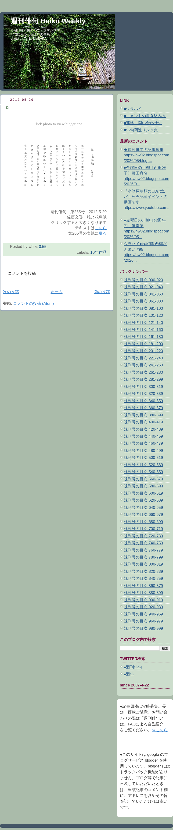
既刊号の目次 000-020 (143, 280)
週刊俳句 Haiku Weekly (48, 21)
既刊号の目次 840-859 (143, 578)
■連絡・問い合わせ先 (143, 123)
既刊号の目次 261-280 (143, 372)
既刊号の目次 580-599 (143, 486)
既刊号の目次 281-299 (143, 379)
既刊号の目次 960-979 (143, 621)
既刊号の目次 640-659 (143, 507)
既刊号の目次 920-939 (143, 607)
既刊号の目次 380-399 (143, 415)
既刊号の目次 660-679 (143, 514)
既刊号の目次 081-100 (143, 308)
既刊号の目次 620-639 (143, 500)
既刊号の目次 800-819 (143, 564)
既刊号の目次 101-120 (143, 315)
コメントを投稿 (22, 273)
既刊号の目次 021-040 (143, 287)
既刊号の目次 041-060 (143, 294)
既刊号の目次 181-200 (143, 344)
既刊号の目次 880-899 (143, 593)
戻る (103, 233)
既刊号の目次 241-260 (143, 365)
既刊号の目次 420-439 (143, 429)
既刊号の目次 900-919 (143, 600)
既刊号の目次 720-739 (143, 536)
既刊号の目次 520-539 (143, 465)
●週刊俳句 (133, 667)
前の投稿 (102, 292)
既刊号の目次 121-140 (143, 322)
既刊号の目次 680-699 (143, 522)
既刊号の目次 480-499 (143, 450)
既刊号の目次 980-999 (143, 628)
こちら (101, 228)
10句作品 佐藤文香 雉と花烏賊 (40, 108)
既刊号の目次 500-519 (143, 457)
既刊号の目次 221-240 (143, 358)
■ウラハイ (133, 108)
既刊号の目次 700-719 (143, 529)
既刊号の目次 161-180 (143, 336)
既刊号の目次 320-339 (143, 393)
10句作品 (98, 252)
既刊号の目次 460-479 (143, 443)
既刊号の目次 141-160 (143, 329)
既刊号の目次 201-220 (143, 351)
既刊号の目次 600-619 (143, 493)
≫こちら (160, 730)
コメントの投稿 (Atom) (33, 303)
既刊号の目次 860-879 (143, 586)
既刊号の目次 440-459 (143, 436)
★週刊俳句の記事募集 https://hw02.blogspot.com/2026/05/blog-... (146, 155)
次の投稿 (11, 292)
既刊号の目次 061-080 (143, 301)
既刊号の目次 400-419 (143, 422)
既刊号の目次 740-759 (143, 543)
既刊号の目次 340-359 (143, 401)
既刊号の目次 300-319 (143, 386)
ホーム (57, 292)
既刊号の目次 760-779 (143, 550)
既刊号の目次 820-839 (143, 571)
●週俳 (129, 674)
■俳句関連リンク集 (141, 130)
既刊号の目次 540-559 (143, 472)
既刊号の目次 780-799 (143, 557)
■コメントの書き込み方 (145, 116)
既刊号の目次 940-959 (143, 614)
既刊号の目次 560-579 (143, 479)
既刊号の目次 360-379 (143, 408)
